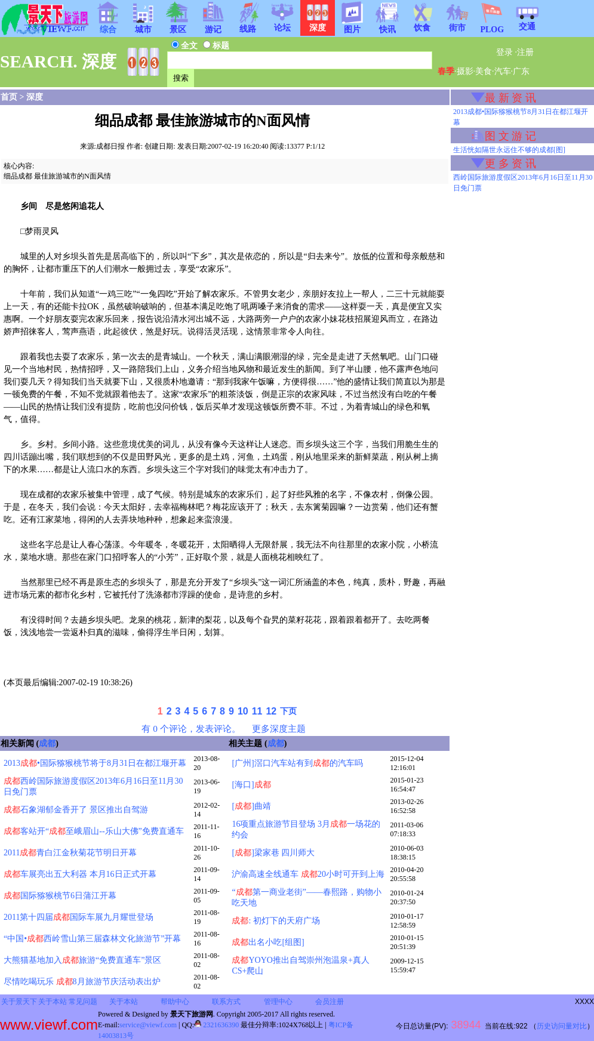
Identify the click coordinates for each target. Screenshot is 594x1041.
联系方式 (226, 1001)
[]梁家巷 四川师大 (273, 852)
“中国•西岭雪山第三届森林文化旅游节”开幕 (92, 938)
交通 (527, 22)
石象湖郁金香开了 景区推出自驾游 (76, 809)
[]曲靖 (251, 806)
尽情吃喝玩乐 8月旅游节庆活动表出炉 (82, 981)
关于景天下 (19, 1001)
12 (271, 711)
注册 (525, 52)
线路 (248, 25)
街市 (457, 24)
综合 (108, 25)
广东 (521, 71)
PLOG (492, 26)
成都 (47, 743)
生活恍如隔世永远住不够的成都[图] (509, 150)
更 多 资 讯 (510, 164)
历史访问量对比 (562, 1026)
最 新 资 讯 (510, 98)
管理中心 (278, 1001)
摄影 (465, 71)
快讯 (387, 25)
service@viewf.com (148, 1025)
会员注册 (329, 1001)
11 (257, 711)
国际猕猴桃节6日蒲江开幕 (60, 895)
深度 (34, 97)
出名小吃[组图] (268, 942)
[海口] (251, 784)
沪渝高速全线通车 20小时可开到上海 (308, 874)
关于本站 (52, 1001)
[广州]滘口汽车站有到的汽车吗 (297, 763)
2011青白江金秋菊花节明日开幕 (70, 852)
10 (243, 711)
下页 (288, 711)
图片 (352, 25)
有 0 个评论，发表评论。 (190, 728)
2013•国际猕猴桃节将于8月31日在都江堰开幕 (95, 763)
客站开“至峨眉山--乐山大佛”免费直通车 (94, 831)
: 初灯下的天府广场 (275, 920)
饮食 (422, 24)
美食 (483, 71)
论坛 (282, 24)
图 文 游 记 (510, 136)
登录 (504, 52)
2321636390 (216, 1025)
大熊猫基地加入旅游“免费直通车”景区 (82, 960)
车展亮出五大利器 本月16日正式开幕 (80, 874)
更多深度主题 (279, 728)
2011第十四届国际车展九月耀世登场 (78, 917)
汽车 (502, 71)
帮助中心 (175, 1001)
